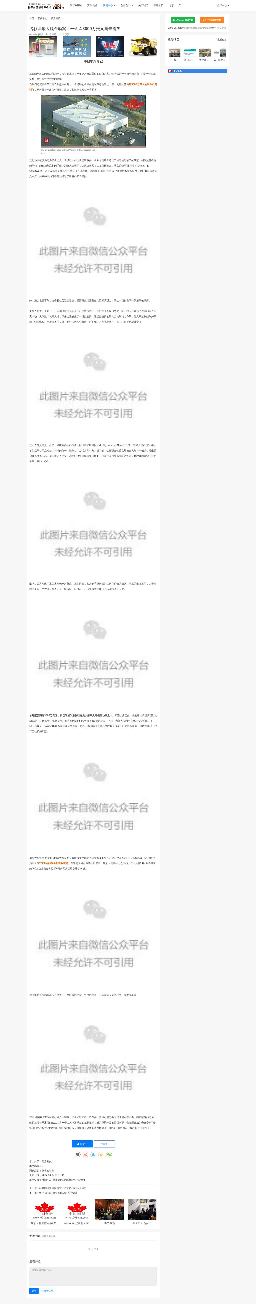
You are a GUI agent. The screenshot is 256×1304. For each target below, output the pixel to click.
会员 (223, 5)
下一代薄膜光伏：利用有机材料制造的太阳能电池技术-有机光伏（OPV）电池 (174, 60)
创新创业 (127, 5)
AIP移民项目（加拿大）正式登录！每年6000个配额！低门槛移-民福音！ (220, 60)
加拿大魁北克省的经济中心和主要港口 (44, 1223)
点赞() (82, 1143)
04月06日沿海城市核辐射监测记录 (58, 1192)
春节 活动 (109, 1223)
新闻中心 (109, 5)
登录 (34, 1290)
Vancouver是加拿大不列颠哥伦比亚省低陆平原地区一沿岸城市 (77, 1223)
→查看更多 (221, 39)
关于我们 (143, 5)
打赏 (104, 1143)
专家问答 (174, 5)
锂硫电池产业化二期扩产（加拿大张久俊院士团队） (189, 60)
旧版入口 (159, 5)
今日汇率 (177, 71)
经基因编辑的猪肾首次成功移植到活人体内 (63, 1188)
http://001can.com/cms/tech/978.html (63, 1179)
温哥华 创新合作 (142, 1223)
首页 (31, 18)
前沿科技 (55, 18)
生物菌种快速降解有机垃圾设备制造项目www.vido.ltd (205, 60)
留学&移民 (76, 5)
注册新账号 (47, 1290)
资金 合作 (92, 5)
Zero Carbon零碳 (197, 27)
